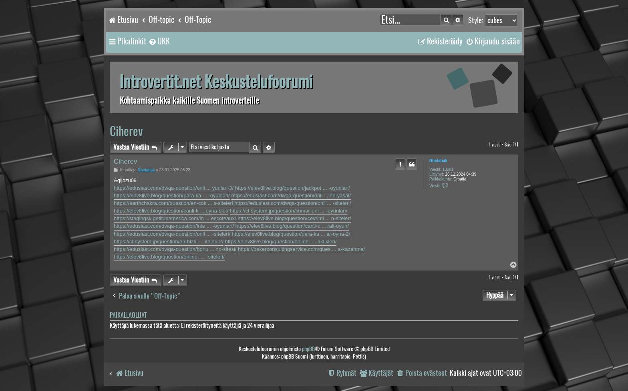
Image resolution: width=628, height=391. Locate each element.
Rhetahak (438, 160)
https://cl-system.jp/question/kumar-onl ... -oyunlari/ (288, 211)
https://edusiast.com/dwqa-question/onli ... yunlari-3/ (173, 188)
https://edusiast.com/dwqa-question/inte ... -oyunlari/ (174, 226)
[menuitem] (159, 41)
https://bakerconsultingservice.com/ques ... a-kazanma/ (301, 249)
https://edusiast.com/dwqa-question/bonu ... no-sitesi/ (175, 249)
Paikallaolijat (128, 315)
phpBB (308, 349)
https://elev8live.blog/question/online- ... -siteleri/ (169, 257)
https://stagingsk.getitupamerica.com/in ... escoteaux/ (175, 218)
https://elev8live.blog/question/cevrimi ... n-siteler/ (294, 218)
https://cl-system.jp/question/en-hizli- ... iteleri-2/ (168, 242)
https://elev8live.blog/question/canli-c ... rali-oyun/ (292, 226)
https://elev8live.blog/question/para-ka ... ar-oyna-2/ (291, 234)
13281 (448, 169)
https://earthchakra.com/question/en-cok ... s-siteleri (173, 203)
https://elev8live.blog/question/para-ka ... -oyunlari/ (172, 195)
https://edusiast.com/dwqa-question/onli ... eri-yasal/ (290, 195)
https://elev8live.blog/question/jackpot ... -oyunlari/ (292, 188)
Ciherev (126, 131)
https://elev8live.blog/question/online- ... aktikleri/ (280, 242)
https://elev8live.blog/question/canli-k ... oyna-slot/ (171, 211)
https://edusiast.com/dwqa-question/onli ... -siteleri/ (292, 203)
